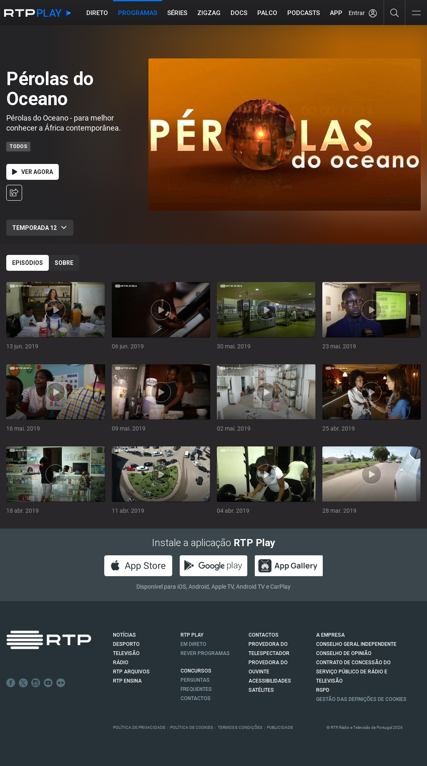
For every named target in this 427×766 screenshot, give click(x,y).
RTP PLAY (192, 635)
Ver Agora (32, 172)
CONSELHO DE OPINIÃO (344, 653)
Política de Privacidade (139, 727)
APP (336, 13)
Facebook (10, 683)
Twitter (23, 683)
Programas (137, 13)
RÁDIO (120, 662)
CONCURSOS (196, 671)
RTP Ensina (127, 681)
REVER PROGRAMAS (205, 653)
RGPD (322, 690)
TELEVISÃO (126, 653)
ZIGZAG (209, 13)
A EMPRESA (330, 635)
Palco (267, 13)
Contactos (196, 698)
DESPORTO (126, 644)
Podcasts (303, 13)
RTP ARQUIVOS (131, 672)
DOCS (239, 13)
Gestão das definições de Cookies (361, 699)
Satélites (261, 690)
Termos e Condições (240, 727)
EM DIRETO (193, 644)
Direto (97, 13)
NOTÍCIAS (124, 635)
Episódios (27, 263)
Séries (177, 13)
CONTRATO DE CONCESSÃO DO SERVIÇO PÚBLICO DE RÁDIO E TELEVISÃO (353, 672)
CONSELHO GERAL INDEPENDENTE (356, 644)
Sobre (64, 263)
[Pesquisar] (394, 12)
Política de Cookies (191, 727)
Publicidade (280, 727)
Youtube (48, 683)
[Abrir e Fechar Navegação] (416, 13)
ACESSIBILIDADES (270, 681)
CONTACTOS (264, 635)
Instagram (35, 683)
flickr (60, 683)
